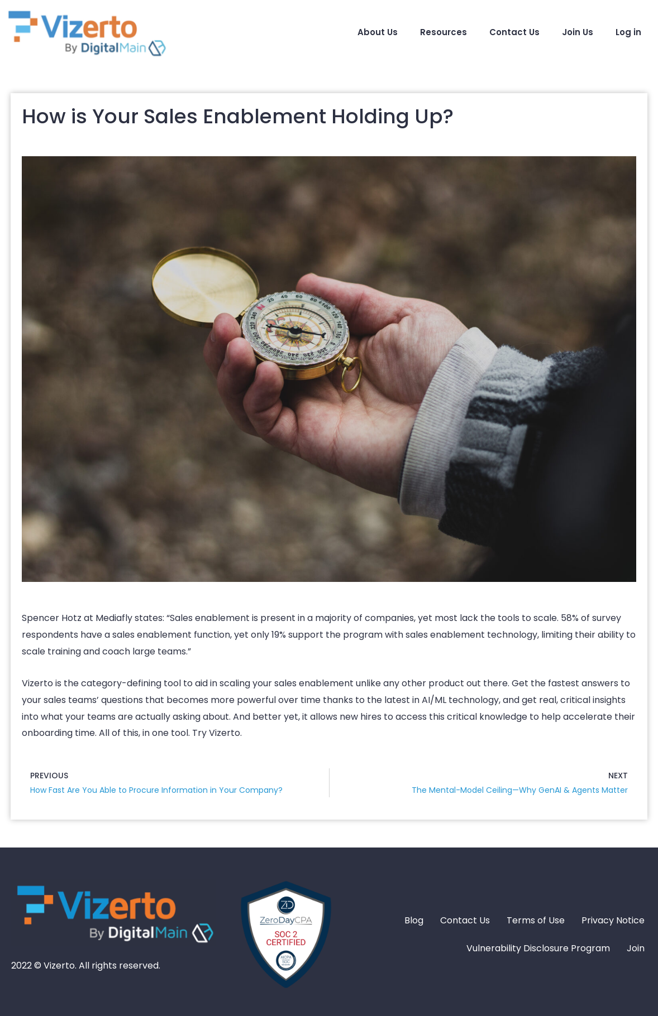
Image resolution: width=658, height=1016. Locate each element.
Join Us (577, 32)
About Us (377, 32)
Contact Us (514, 32)
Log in (628, 32)
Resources (443, 32)
